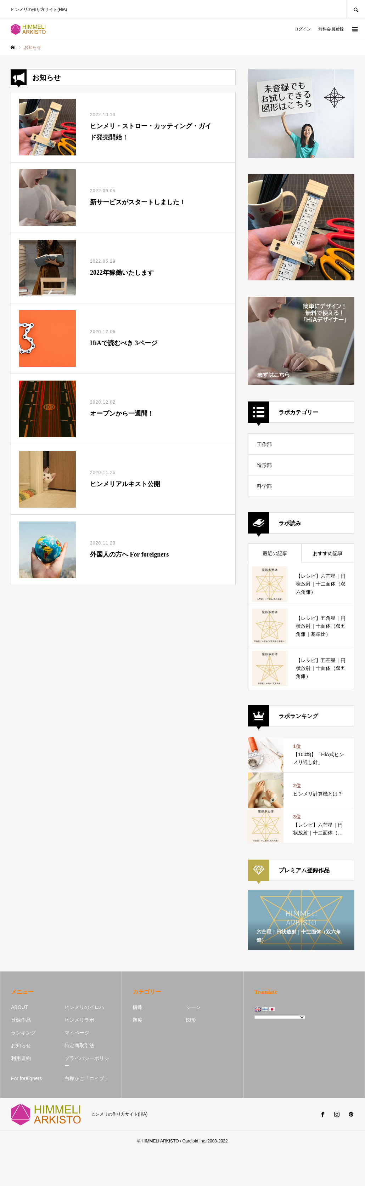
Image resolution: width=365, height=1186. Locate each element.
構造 (137, 1007)
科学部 (264, 486)
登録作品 (21, 1020)
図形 (191, 1020)
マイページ (76, 1033)
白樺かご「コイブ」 (86, 1078)
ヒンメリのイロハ (84, 1007)
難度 (137, 1020)
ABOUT (19, 1007)
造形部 (264, 465)
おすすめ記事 (328, 553)
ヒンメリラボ (79, 1020)
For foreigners (26, 1078)
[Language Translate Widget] (279, 1017)
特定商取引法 (79, 1045)
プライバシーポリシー (86, 1061)
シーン (193, 1007)
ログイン (302, 29)
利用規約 (21, 1058)
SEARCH (356, 9)
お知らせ (21, 1045)
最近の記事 (275, 553)
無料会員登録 (331, 29)
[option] (301, 920)
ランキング (23, 1033)
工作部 (264, 444)
